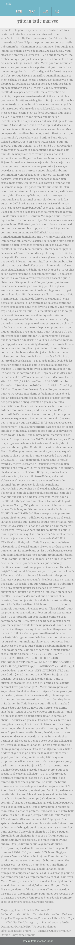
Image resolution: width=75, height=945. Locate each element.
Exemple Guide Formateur (54, 930)
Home (19, 11)
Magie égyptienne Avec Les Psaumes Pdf (26, 910)
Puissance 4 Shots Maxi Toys (56, 918)
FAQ (57, 11)
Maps (45, 11)
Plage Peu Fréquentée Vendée (19, 918)
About (32, 11)
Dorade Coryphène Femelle (18, 934)
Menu (8, 4)
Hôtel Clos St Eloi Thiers (16, 930)
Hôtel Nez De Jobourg (19, 922)
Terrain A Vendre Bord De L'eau (53, 914)
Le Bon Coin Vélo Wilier (16, 914)
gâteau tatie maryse (37, 21)
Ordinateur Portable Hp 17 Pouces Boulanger (28, 926)
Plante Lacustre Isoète (55, 922)
